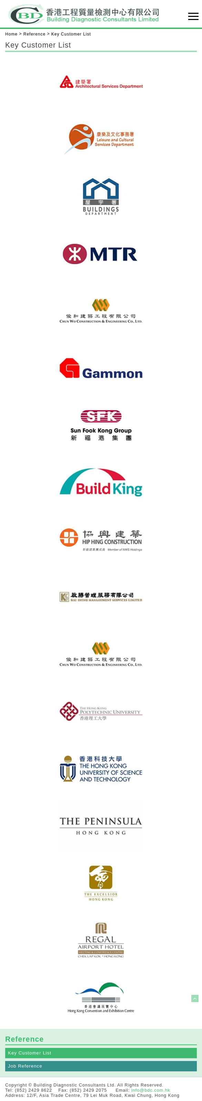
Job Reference (25, 1066)
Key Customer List (29, 1052)
